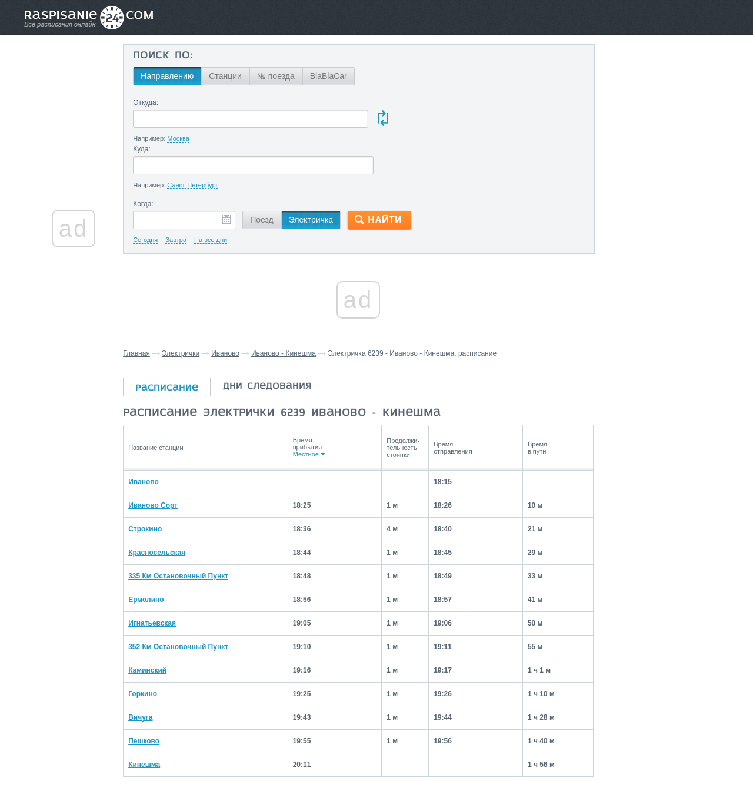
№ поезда (287, 76)
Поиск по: (174, 56)
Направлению (178, 76)
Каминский (159, 624)
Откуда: (157, 102)
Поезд (273, 173)
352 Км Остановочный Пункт (190, 600)
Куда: (378, 102)
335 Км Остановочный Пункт (190, 529)
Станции (237, 76)
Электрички (193, 307)
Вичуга (152, 671)
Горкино (154, 647)
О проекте (434, 759)
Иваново (238, 307)
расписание (179, 342)
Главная (148, 307)
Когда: (155, 158)
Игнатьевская (164, 577)
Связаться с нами (378, 759)
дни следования (279, 340)
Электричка (323, 173)
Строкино (157, 482)
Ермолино (158, 553)
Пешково (155, 694)
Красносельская (168, 506)
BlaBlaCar (340, 76)
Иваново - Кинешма (296, 307)
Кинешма (156, 718)
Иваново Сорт (164, 459)
